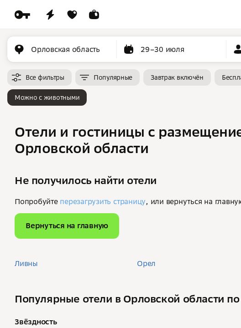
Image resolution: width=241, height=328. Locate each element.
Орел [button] (146, 263)
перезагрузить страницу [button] (103, 201)
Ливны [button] (26, 263)
